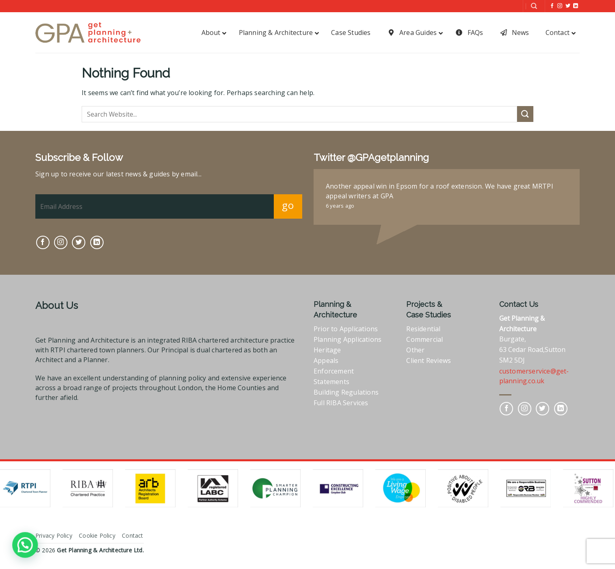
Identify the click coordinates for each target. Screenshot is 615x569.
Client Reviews (428, 360)
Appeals (326, 360)
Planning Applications (347, 339)
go (288, 205)
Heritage (327, 349)
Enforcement (334, 371)
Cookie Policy (97, 535)
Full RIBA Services (341, 402)
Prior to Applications (346, 328)
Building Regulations (346, 392)
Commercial (424, 339)
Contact (132, 535)
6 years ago (340, 205)
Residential (423, 328)
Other (415, 349)
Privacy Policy (53, 535)
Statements (331, 381)
